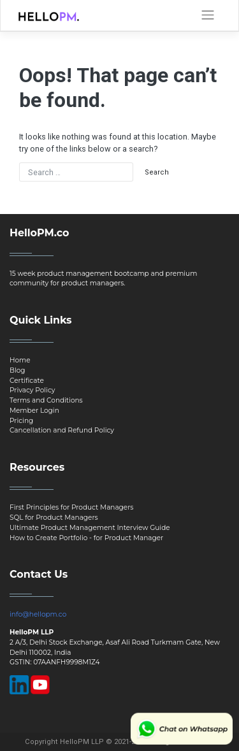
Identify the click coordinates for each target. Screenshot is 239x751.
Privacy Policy (32, 390)
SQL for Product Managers (54, 517)
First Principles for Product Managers (71, 507)
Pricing (21, 421)
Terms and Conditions (46, 400)
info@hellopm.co (38, 614)
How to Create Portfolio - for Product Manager (86, 538)
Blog (17, 370)
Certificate (27, 380)
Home (20, 360)
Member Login (34, 410)
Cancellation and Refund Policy (62, 430)
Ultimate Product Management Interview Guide (90, 528)
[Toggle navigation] (207, 15)
